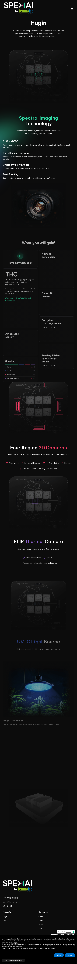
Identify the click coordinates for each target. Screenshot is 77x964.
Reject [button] (59, 955)
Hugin (5, 917)
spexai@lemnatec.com (11, 902)
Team (40, 921)
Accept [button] (70, 955)
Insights (41, 924)
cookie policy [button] (15, 943)
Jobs (40, 928)
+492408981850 (10, 898)
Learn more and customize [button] (13, 960)
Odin (4, 921)
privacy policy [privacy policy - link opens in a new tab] (65, 939)
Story (40, 917)
